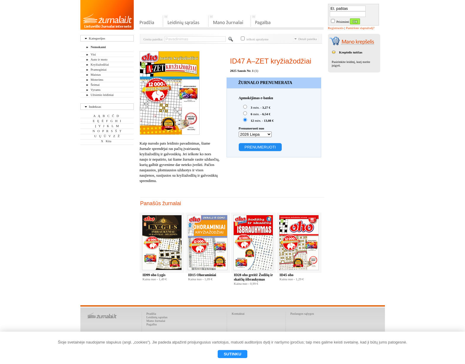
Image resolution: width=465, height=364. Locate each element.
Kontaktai (238, 313)
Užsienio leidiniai (102, 94)
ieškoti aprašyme (254, 39)
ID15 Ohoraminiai (202, 275)
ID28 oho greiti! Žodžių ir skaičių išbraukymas (253, 277)
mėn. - (256, 107)
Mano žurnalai (155, 320)
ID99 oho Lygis (154, 275)
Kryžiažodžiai (100, 64)
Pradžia (151, 313)
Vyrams (96, 89)
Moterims (97, 79)
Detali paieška (305, 39)
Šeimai (95, 84)
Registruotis (336, 28)
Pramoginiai (99, 69)
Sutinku (232, 354)
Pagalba (151, 324)
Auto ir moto (99, 59)
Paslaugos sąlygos (302, 313)
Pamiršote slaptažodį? (360, 28)
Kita (108, 141)
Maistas (96, 74)
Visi (93, 54)
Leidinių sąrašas (157, 317)
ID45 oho (287, 275)
